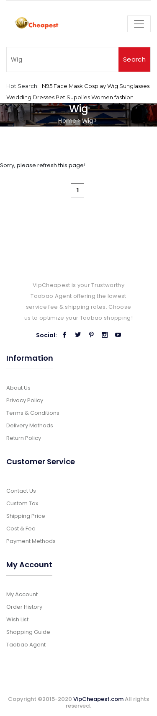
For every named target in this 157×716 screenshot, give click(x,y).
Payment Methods (31, 541)
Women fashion (112, 97)
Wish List (17, 619)
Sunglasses (134, 86)
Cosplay (95, 86)
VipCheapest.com (98, 699)
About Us (18, 388)
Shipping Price (25, 516)
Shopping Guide (28, 632)
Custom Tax (22, 503)
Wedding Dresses (30, 97)
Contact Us (21, 491)
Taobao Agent (26, 645)
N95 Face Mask (62, 86)
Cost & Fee (21, 528)
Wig (112, 86)
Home (67, 120)
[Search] (62, 59)
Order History (24, 607)
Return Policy (23, 438)
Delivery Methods (29, 425)
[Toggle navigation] (139, 24)
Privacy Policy (24, 400)
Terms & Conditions (32, 413)
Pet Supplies (73, 97)
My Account (22, 594)
